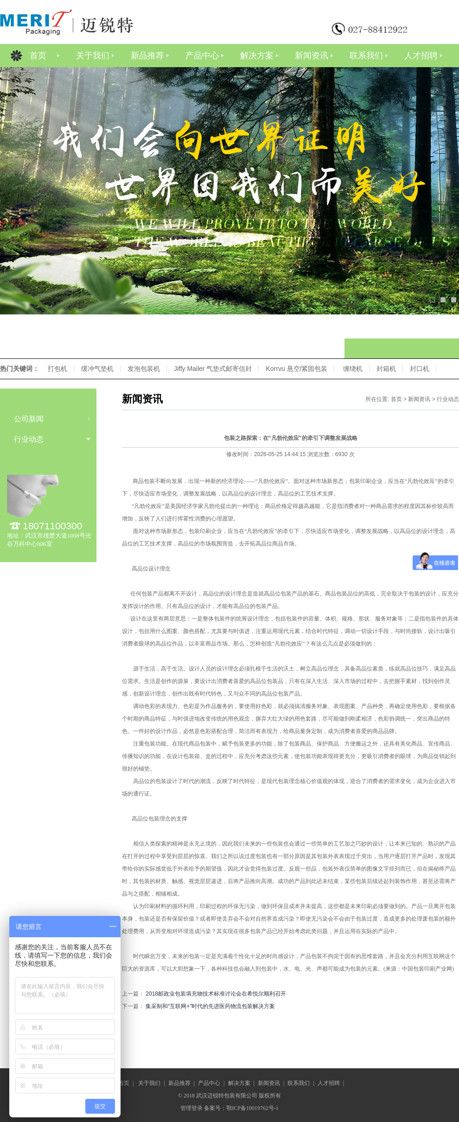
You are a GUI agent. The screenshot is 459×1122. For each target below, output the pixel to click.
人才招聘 (421, 55)
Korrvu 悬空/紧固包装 (296, 368)
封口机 (419, 368)
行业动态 (29, 439)
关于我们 (92, 55)
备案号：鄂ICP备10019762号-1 (241, 1108)
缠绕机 (353, 368)
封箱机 (386, 368)
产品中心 (202, 55)
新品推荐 (147, 55)
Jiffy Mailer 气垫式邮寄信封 (213, 368)
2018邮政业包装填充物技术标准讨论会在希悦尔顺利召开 (216, 993)
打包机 (57, 368)
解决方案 (257, 55)
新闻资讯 (311, 55)
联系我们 (366, 55)
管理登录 (191, 1108)
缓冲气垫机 (97, 368)
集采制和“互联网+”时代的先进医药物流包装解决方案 (210, 1006)
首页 (38, 55)
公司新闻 (29, 419)
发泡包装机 (144, 368)
